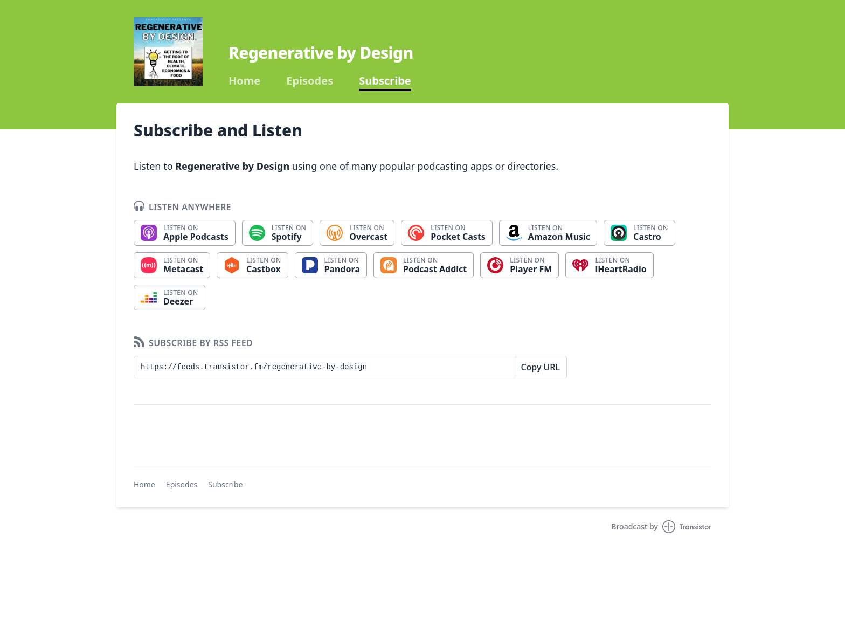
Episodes (309, 80)
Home (244, 80)
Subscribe (385, 80)
